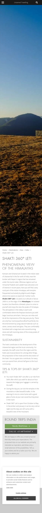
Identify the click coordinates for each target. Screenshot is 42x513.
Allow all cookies (21, 498)
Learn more (9, 487)
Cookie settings (21, 493)
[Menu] (2, 2)
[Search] (37, 2)
